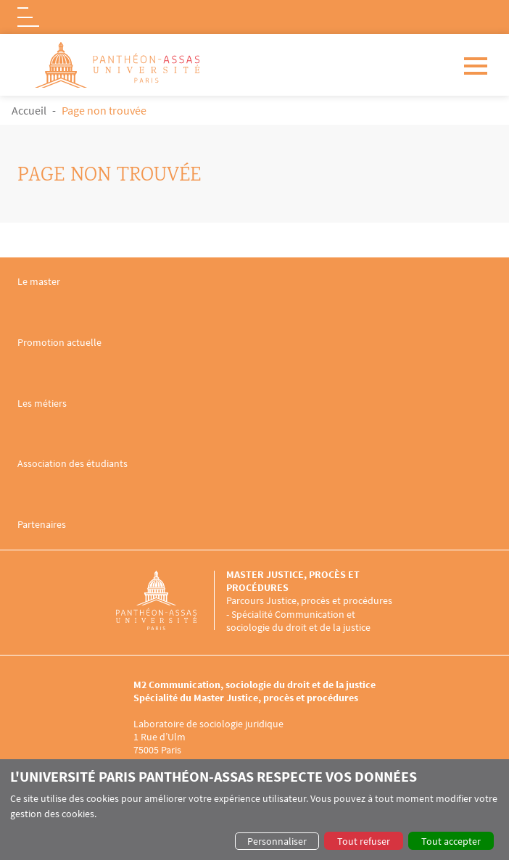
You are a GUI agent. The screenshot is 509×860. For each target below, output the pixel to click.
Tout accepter (451, 841)
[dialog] (254, 809)
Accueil (29, 110)
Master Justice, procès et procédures (293, 581)
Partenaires (41, 524)
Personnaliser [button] (277, 841)
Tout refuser (363, 841)
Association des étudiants (72, 464)
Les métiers (42, 403)
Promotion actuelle (59, 342)
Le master (38, 282)
